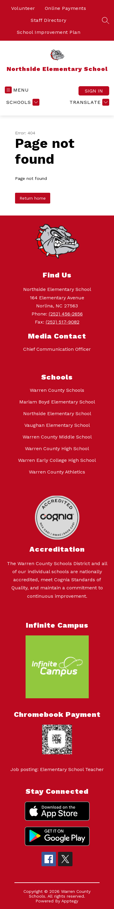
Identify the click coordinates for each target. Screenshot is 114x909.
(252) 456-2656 (66, 314)
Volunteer (23, 8)
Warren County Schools (57, 390)
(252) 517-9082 (62, 322)
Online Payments (65, 8)
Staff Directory (48, 20)
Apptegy (69, 901)
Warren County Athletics (57, 472)
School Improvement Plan (49, 32)
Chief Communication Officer (57, 349)
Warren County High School (57, 448)
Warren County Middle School (57, 437)
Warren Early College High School (57, 460)
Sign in (94, 91)
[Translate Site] (88, 102)
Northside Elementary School (57, 413)
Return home (33, 198)
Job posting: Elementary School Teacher (57, 769)
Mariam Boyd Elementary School (57, 402)
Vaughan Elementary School (57, 425)
